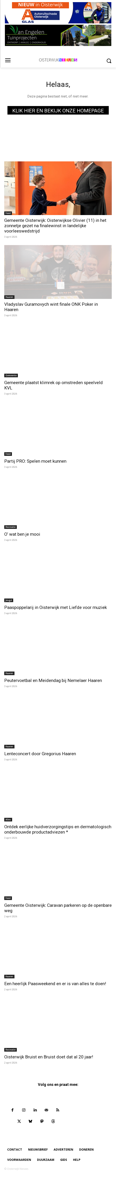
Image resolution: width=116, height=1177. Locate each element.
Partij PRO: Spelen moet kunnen (35, 461)
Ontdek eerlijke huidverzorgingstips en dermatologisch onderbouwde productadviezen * (57, 829)
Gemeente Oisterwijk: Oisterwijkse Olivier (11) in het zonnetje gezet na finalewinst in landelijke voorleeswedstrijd (55, 226)
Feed (8, 213)
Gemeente (11, 375)
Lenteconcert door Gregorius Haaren (40, 753)
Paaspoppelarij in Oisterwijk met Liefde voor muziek (55, 607)
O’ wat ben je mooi (22, 534)
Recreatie (11, 526)
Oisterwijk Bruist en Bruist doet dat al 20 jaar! (48, 1056)
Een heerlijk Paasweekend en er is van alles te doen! (55, 983)
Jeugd (9, 600)
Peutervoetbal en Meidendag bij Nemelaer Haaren (53, 680)
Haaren (9, 297)
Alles (8, 819)
